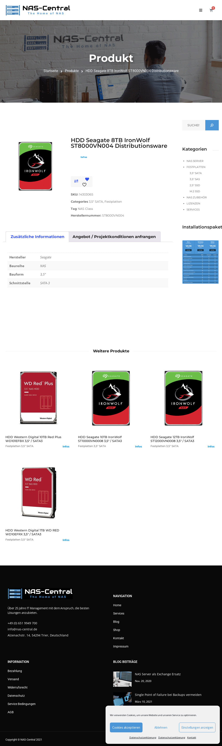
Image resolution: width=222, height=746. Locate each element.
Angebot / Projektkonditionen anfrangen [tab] (114, 236)
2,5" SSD (195, 185)
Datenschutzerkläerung (142, 737)
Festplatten (113, 202)
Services (193, 209)
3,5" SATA (96, 202)
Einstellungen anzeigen (197, 727)
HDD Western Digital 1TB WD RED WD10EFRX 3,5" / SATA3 (32, 532)
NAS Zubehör (197, 197)
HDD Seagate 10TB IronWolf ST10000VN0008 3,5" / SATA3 (100, 439)
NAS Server (195, 161)
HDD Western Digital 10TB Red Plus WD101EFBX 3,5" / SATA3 (33, 439)
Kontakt (191, 737)
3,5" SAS (195, 179)
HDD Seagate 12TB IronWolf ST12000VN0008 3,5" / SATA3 (172, 439)
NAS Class (85, 209)
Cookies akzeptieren (126, 727)
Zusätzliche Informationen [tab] (37, 236)
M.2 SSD (195, 191)
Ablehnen (160, 727)
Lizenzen (193, 203)
